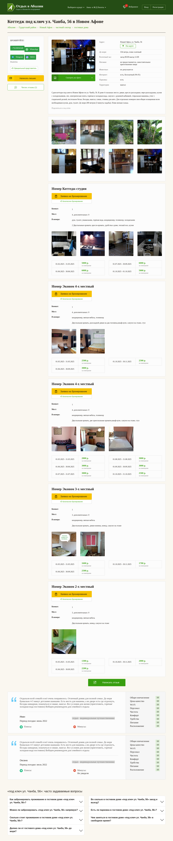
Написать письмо (22, 78)
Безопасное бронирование (72, 202)
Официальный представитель (24, 68)
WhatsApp (32, 49)
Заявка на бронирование (71, 196)
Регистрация (158, 7)
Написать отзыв (106, 682)
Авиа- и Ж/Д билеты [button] (96, 7)
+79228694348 (17, 48)
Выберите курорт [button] (76, 7)
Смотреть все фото (67, 78)
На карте (128, 46)
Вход (146, 7)
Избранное (130, 7)
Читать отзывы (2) (25, 87)
